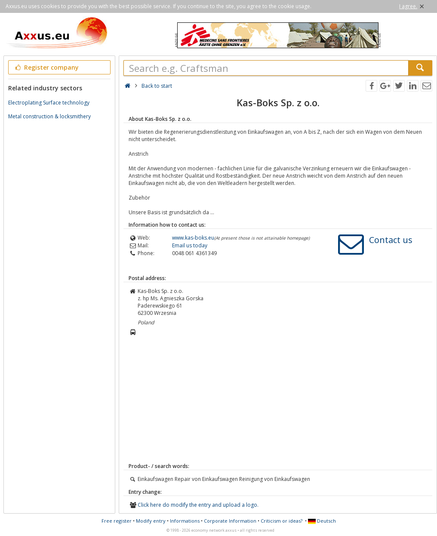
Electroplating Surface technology (48, 102)
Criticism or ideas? (281, 521)
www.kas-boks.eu (193, 237)
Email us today (189, 245)
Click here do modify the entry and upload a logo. (198, 504)
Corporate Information (230, 521)
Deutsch (322, 521)
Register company (46, 67)
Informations (185, 521)
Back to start (157, 85)
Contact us (390, 240)
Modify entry (151, 521)
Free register (117, 521)
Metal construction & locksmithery (49, 116)
